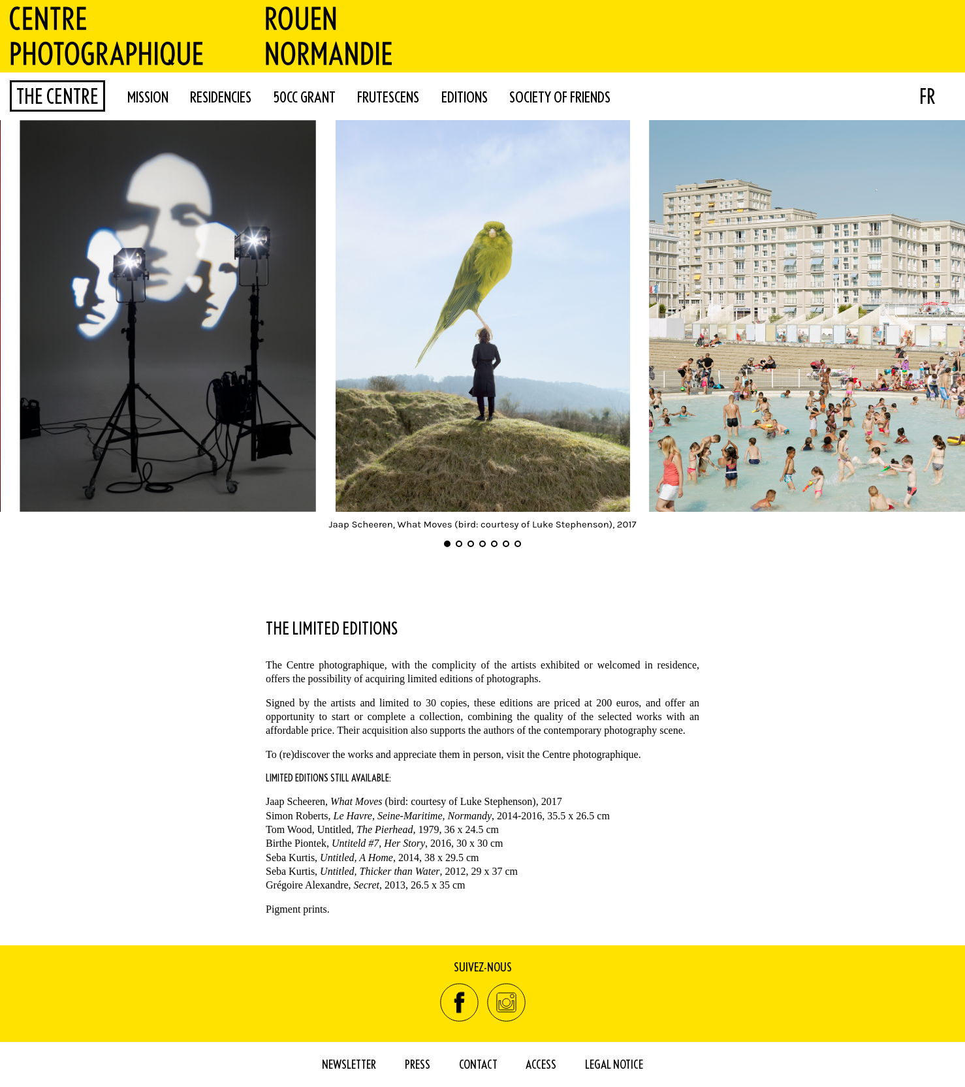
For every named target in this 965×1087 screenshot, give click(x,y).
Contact (478, 1064)
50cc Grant (305, 96)
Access (541, 1064)
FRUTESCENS (388, 96)
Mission (147, 96)
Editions (464, 96)
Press (417, 1064)
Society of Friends (559, 96)
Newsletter (349, 1064)
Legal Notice (614, 1064)
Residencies (220, 96)
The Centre (57, 96)
